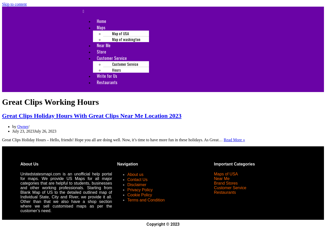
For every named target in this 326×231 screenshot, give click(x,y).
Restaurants (107, 82)
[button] (194, 11)
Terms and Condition (146, 200)
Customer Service (230, 188)
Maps (101, 27)
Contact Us (137, 179)
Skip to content (14, 4)
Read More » (234, 140)
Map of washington (126, 39)
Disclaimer (136, 185)
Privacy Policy (140, 190)
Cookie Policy (139, 195)
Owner (23, 126)
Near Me (221, 178)
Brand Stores (226, 183)
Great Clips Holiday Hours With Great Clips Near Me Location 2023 (91, 115)
